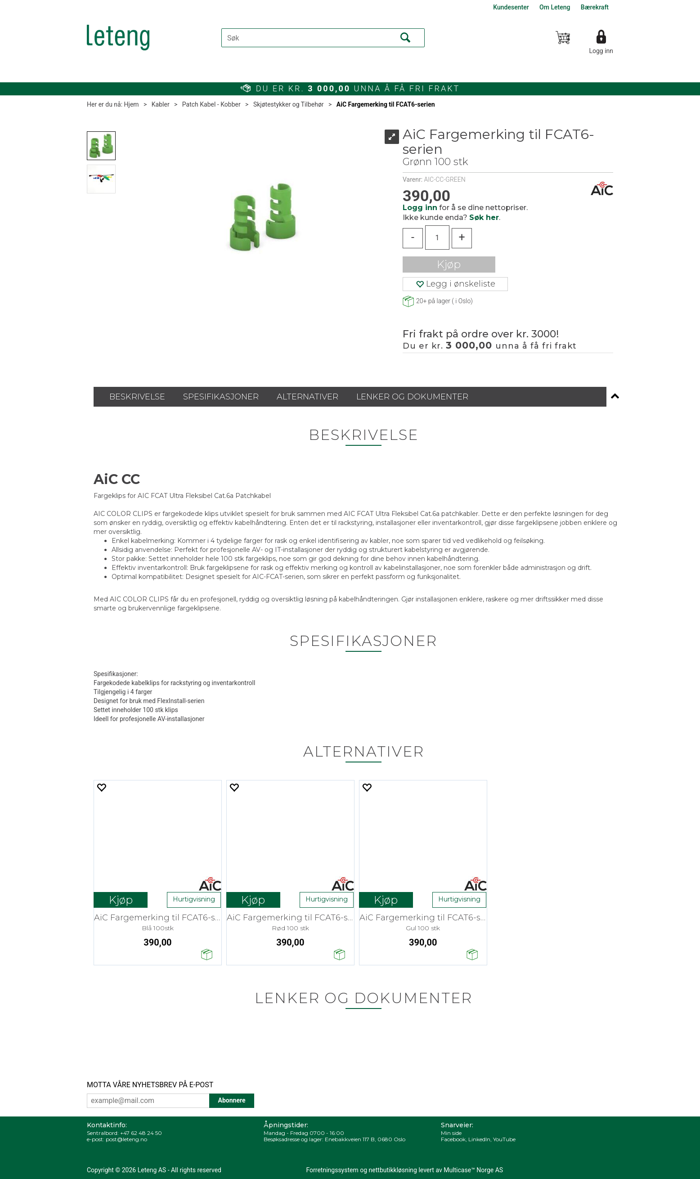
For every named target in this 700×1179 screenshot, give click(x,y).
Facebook (453, 1139)
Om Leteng (554, 7)
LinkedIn (479, 1139)
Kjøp (449, 264)
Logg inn (601, 50)
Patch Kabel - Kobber (211, 104)
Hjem (131, 104)
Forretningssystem (332, 1170)
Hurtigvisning (194, 899)
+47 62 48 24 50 (141, 1133)
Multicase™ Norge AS (473, 1170)
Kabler (161, 104)
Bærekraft (595, 7)
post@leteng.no (126, 1139)
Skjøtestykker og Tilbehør (288, 104)
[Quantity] (437, 237)
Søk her (484, 217)
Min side (451, 1133)
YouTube (504, 1139)
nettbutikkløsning (393, 1170)
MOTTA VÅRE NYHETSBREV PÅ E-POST (150, 1084)
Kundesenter (511, 7)
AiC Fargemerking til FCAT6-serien (386, 104)
